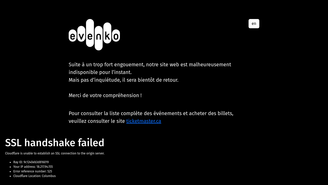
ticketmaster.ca (143, 121)
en (254, 23)
